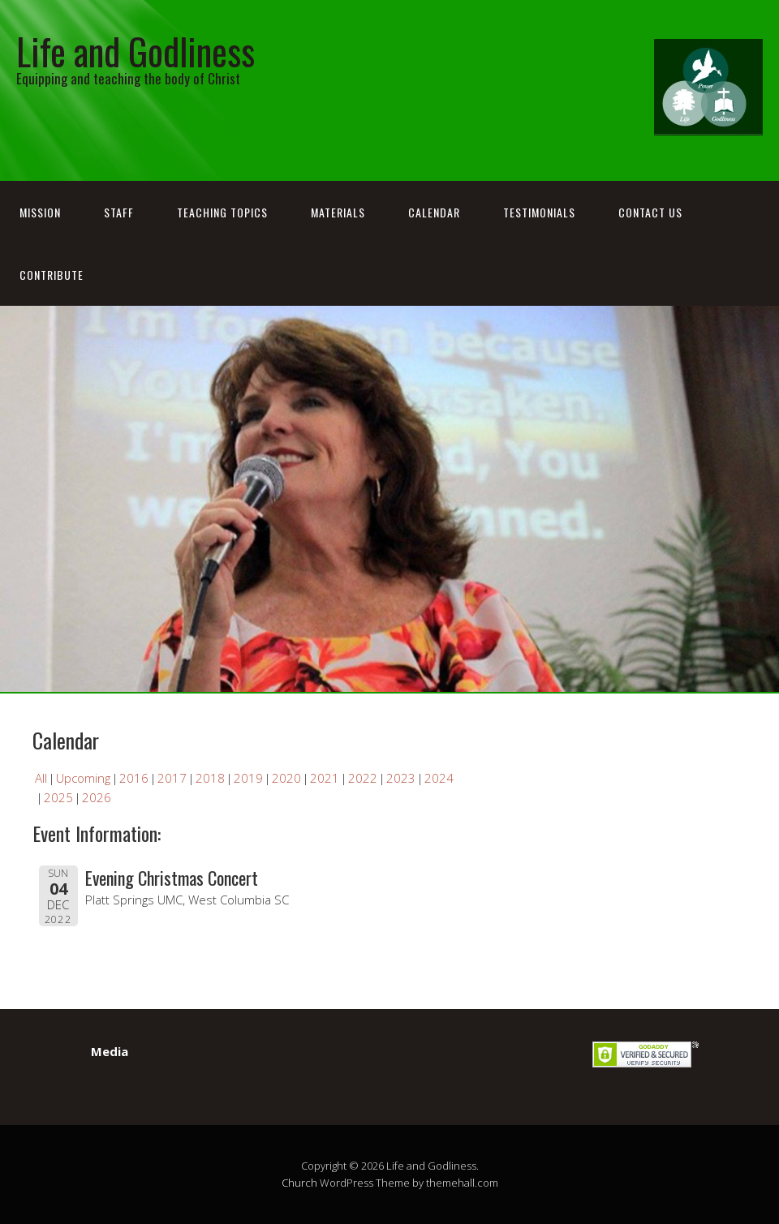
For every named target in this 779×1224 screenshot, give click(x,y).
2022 (362, 778)
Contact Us (650, 212)
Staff (119, 212)
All (41, 778)
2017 (172, 778)
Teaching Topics (222, 212)
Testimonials (539, 212)
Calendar (434, 212)
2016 (133, 778)
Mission (40, 212)
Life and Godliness (135, 51)
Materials (338, 212)
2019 (248, 778)
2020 (286, 778)
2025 (58, 797)
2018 (210, 778)
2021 (324, 778)
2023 (400, 778)
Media (109, 1051)
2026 (96, 797)
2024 (439, 778)
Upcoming (83, 778)
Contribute (51, 274)
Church (299, 1182)
